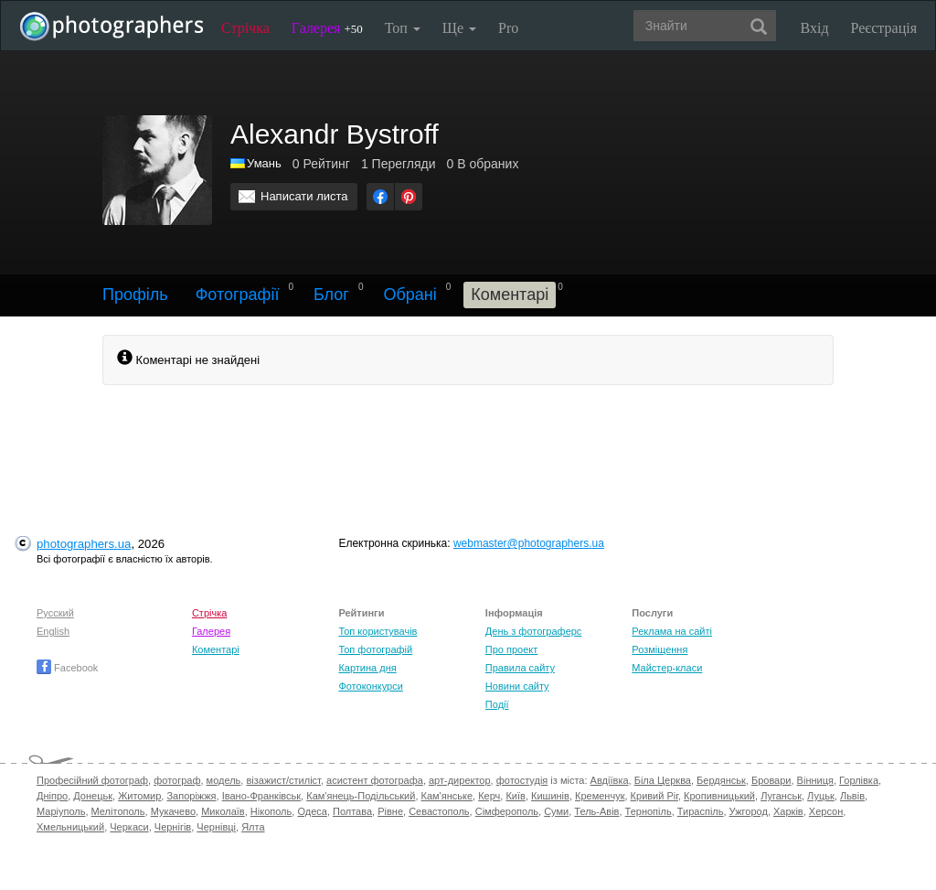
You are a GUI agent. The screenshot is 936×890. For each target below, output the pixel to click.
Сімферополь (506, 811)
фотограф (177, 780)
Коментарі (215, 649)
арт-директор (460, 780)
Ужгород (748, 811)
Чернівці (216, 826)
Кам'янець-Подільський (360, 795)
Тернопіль (648, 811)
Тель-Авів (596, 811)
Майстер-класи (667, 667)
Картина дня (367, 667)
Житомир (139, 795)
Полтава (352, 811)
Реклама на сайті (672, 631)
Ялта (252, 826)
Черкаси (129, 826)
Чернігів (172, 826)
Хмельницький (70, 826)
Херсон (826, 811)
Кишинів (550, 795)
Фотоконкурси (370, 686)
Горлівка (858, 780)
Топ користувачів (377, 631)
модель (224, 780)
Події (497, 704)
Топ (402, 28)
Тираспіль (700, 811)
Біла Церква (662, 780)
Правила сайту (520, 667)
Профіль (135, 294)
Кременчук (599, 795)
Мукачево (173, 811)
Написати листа (304, 196)
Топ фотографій (375, 649)
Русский (55, 612)
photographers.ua (84, 544)
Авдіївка (609, 780)
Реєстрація (884, 28)
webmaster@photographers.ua (528, 543)
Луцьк (821, 795)
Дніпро (52, 795)
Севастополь (439, 811)
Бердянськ (721, 780)
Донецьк (92, 795)
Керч (489, 795)
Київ (515, 795)
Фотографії (238, 294)
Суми (556, 811)
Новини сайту (517, 686)
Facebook (67, 667)
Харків (788, 811)
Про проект (511, 649)
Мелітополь (118, 811)
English (53, 631)
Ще (459, 28)
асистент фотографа (374, 780)
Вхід (815, 28)
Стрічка (245, 28)
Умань (264, 163)
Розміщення (659, 649)
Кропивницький (719, 795)
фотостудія (522, 780)
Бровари (771, 780)
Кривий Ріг (654, 795)
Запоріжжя (191, 795)
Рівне (390, 811)
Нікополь (271, 811)
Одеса (311, 811)
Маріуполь (61, 811)
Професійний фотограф (92, 780)
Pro (508, 28)
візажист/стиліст (283, 780)
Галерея (327, 28)
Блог (331, 294)
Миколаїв (223, 811)
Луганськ (781, 795)
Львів (852, 795)
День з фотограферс (533, 631)
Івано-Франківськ (261, 795)
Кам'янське (447, 795)
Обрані (409, 294)
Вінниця (815, 780)
